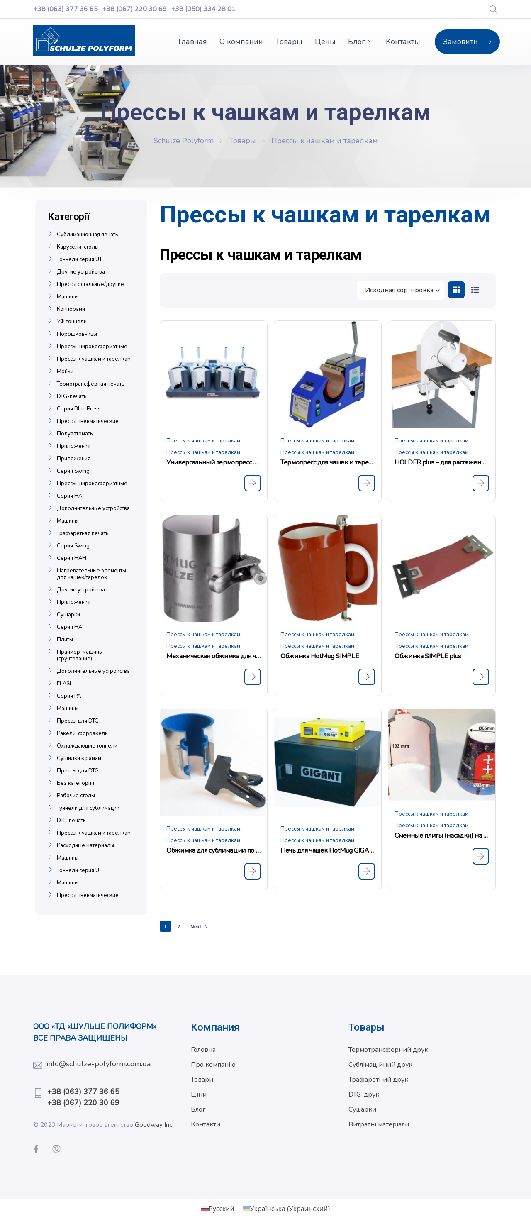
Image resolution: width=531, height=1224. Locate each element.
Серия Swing (73, 471)
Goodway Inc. (154, 1125)
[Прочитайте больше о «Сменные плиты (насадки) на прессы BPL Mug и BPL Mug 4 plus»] (481, 856)
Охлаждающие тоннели (87, 746)
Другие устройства (81, 272)
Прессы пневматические (88, 421)
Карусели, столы (78, 247)
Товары (288, 41)
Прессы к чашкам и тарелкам (203, 441)
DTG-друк (363, 1094)
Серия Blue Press (79, 409)
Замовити (467, 41)
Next (199, 926)
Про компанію (213, 1064)
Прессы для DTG (78, 721)
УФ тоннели (72, 321)
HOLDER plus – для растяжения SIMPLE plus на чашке (442, 462)
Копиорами (71, 309)
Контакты (403, 41)
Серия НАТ (71, 627)
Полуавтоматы (75, 433)
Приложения (73, 446)
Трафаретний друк (378, 1079)
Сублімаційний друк (380, 1064)
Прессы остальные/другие (90, 284)
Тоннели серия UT (79, 259)
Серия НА (69, 496)
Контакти (205, 1124)
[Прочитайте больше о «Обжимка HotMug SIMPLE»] (366, 677)
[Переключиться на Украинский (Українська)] (286, 1208)
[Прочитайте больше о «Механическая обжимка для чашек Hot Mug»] (252, 677)
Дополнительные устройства (93, 508)
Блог (356, 41)
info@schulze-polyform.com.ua (98, 1064)
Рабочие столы (76, 795)
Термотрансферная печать (90, 384)
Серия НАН (71, 558)
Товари (202, 1079)
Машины (67, 296)
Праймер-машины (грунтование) (80, 655)
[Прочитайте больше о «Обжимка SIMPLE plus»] (481, 677)
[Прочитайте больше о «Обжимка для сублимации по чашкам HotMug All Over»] (252, 871)
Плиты (65, 639)
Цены (325, 41)
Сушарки (68, 614)
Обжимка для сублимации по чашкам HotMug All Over (213, 850)
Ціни (199, 1094)
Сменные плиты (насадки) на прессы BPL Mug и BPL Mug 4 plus (442, 835)
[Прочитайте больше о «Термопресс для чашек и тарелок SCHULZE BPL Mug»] (366, 483)
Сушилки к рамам (79, 758)
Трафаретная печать (82, 533)
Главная (192, 41)
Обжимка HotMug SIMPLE (319, 656)
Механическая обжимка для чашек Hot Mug (213, 656)
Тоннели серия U (78, 870)
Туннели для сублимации (88, 808)
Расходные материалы (85, 845)
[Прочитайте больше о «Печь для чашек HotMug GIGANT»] (366, 871)
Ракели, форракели (82, 733)
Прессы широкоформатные (92, 346)
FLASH (65, 683)
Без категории (75, 783)
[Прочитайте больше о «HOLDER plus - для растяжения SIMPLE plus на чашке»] (481, 483)
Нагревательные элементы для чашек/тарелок (91, 574)
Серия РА (69, 696)
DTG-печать (71, 396)
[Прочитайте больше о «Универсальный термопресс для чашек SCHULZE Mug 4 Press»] (252, 483)
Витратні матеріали (378, 1124)
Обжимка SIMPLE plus (428, 656)
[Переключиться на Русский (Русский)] (218, 1208)
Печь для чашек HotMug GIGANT (327, 850)
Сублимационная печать (87, 234)
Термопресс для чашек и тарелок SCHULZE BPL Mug (327, 462)
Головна (203, 1049)
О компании (241, 41)
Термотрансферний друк (388, 1049)
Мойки (65, 371)
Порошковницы (77, 334)
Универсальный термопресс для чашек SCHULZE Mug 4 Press (213, 462)
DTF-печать (71, 820)
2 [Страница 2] (178, 926)
